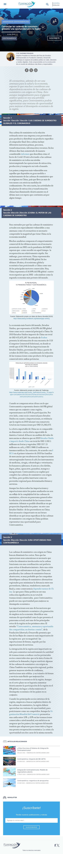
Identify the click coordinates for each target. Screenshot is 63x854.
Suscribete (54, 38)
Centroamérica (9, 38)
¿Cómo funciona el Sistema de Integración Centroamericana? (33, 749)
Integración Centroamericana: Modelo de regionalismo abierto (32, 771)
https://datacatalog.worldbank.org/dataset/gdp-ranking (32, 318)
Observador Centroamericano (16, 22)
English (56, 5)
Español (56, 3)
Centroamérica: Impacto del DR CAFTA (31, 759)
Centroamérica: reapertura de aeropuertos (33, 781)
